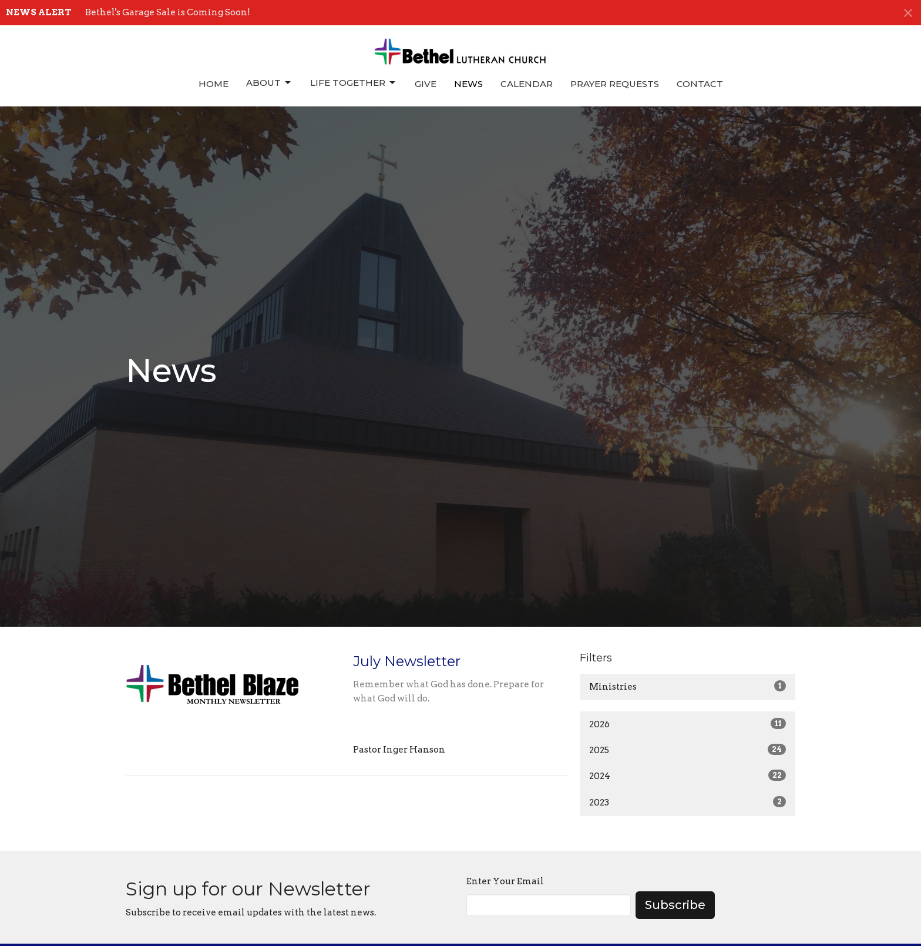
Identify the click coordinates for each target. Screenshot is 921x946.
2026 (687, 724)
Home (213, 83)
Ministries (687, 686)
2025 (687, 750)
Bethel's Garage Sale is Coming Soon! (167, 12)
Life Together (353, 83)
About (269, 83)
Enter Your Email (505, 881)
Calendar (526, 83)
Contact (700, 83)
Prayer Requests (614, 83)
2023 (687, 802)
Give (425, 83)
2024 (687, 775)
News (468, 83)
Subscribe (675, 905)
